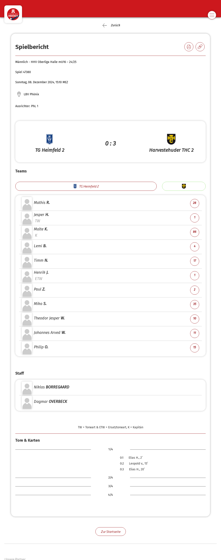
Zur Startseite (110, 531)
